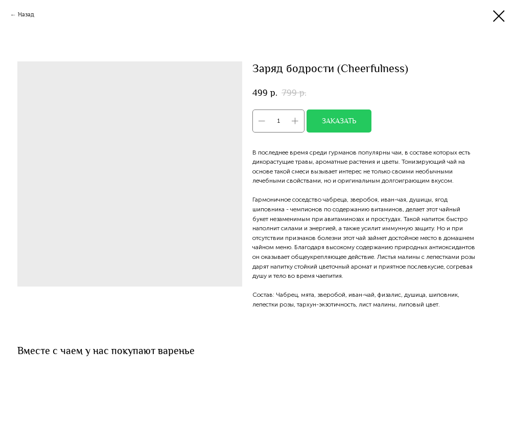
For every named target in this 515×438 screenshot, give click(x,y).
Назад (26, 14)
